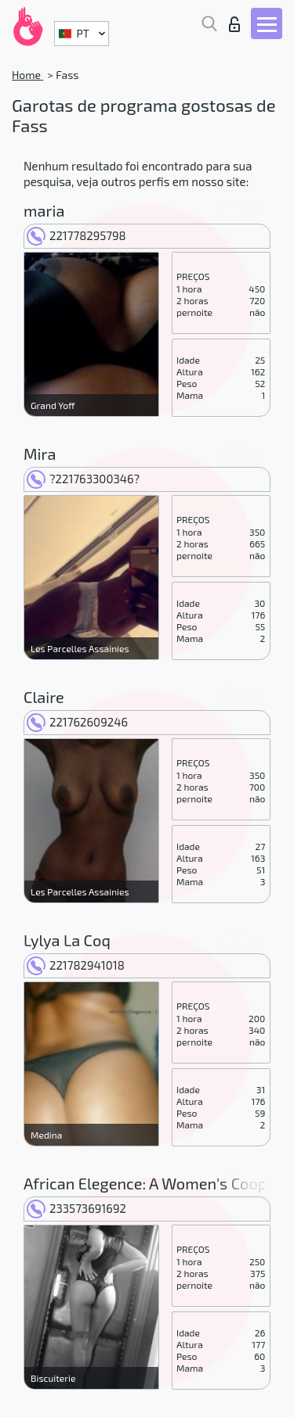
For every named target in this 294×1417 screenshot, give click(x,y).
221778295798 (76, 235)
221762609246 (77, 722)
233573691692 (76, 1208)
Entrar (234, 24)
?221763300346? (83, 479)
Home (27, 74)
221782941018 (76, 965)
